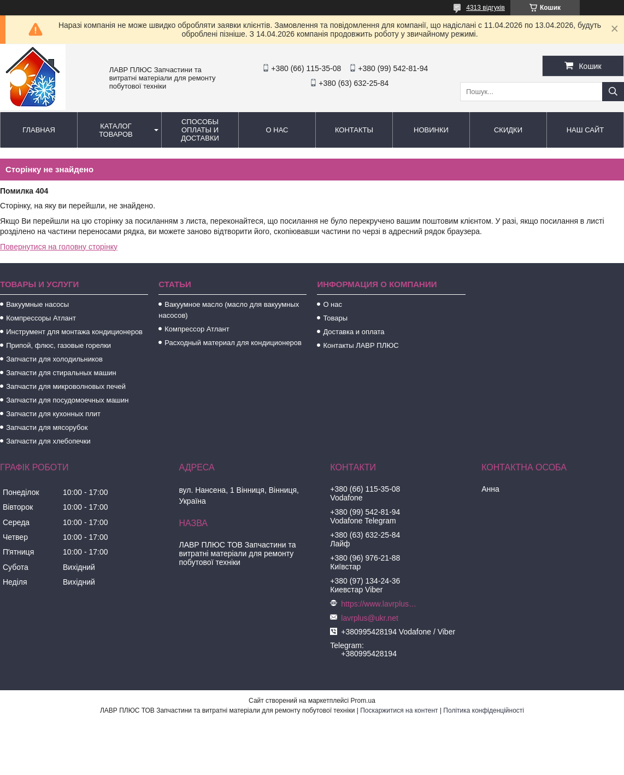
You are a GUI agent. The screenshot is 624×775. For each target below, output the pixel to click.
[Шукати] (613, 91)
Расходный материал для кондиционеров (233, 343)
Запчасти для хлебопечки (48, 441)
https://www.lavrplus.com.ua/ (379, 603)
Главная (38, 130)
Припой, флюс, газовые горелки (58, 345)
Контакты (354, 130)
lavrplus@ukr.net (369, 618)
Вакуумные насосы (37, 304)
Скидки (508, 130)
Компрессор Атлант (196, 329)
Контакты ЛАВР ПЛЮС (360, 345)
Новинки (431, 130)
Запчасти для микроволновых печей (66, 386)
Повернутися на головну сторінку (58, 246)
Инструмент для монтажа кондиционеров (74, 332)
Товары (335, 318)
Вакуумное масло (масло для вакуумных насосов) (228, 309)
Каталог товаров (116, 130)
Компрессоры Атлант (41, 318)
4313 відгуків (485, 7)
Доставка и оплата (353, 332)
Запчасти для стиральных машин (61, 373)
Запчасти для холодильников (54, 359)
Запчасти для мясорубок (46, 427)
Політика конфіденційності (483, 710)
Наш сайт (585, 130)
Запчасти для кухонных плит (53, 414)
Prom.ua (363, 700)
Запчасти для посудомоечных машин (67, 400)
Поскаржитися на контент (399, 710)
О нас (277, 130)
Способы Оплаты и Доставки (200, 130)
